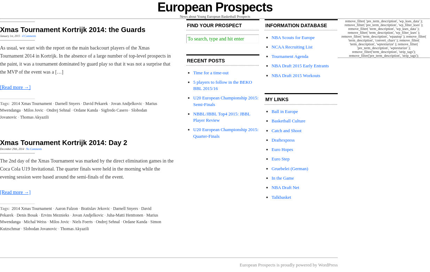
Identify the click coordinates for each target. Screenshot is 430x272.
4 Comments (29, 36)
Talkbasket (281, 197)
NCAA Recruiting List (292, 47)
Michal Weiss (35, 221)
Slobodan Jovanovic (40, 228)
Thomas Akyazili (34, 117)
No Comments (34, 149)
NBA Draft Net (285, 187)
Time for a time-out (211, 72)
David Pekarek (95, 103)
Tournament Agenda (290, 56)
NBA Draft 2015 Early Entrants (300, 65)
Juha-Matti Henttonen (125, 215)
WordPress (328, 264)
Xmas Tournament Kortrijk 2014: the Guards (73, 29)
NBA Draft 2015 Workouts (296, 75)
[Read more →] (15, 87)
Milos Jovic (33, 110)
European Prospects (215, 7)
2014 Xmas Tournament (32, 103)
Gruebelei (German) (290, 168)
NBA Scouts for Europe (293, 37)
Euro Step (281, 158)
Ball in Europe (285, 111)
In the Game (283, 178)
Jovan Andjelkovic (126, 103)
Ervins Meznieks (55, 215)
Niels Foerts (82, 221)
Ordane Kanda (86, 110)
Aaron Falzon (66, 208)
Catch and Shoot (287, 130)
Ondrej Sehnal (59, 110)
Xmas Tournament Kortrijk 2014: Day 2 (63, 142)
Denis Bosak (27, 215)
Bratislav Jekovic (95, 208)
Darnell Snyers (67, 103)
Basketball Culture (288, 120)
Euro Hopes (282, 149)
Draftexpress (283, 140)
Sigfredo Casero (114, 110)
